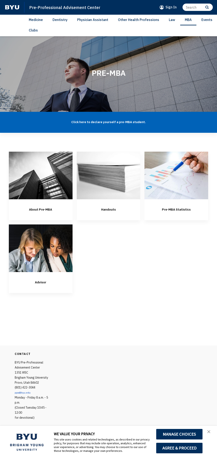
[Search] (198, 7)
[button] (210, 433)
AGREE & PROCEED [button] (179, 448)
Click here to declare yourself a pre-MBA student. (108, 121)
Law (172, 20)
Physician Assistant (92, 20)
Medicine (36, 20)
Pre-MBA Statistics (176, 208)
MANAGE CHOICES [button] (179, 434)
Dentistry (60, 20)
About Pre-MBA (40, 208)
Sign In (171, 7)
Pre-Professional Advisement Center (71, 7)
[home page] (12, 7)
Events (206, 20)
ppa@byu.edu (24, 392)
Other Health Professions (138, 20)
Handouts (108, 208)
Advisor (41, 281)
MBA (188, 20)
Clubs (33, 30)
